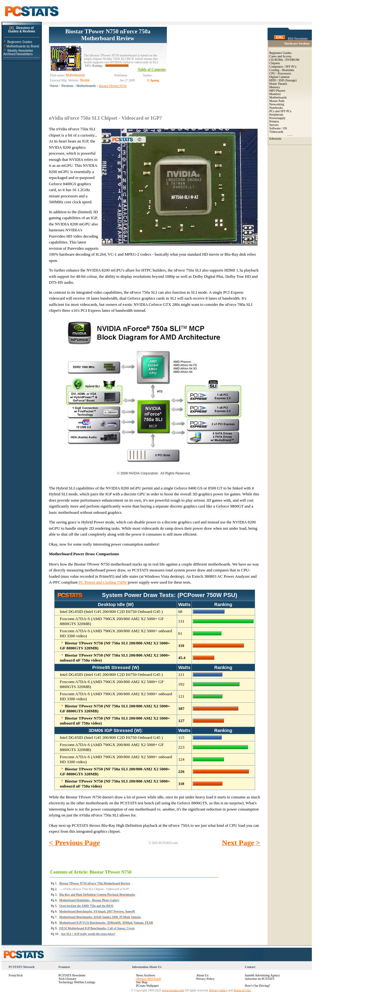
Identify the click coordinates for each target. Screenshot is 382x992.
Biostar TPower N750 (113, 86)
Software (275, 128)
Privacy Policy (205, 978)
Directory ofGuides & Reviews (21, 29)
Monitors (275, 94)
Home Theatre (278, 83)
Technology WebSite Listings (77, 982)
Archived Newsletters (18, 54)
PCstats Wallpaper (147, 985)
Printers (274, 121)
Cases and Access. (280, 56)
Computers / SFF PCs (283, 66)
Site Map (141, 982)
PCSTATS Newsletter (72, 975)
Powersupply (277, 118)
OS (285, 128)
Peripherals (276, 114)
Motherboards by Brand (23, 46)
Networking (276, 104)
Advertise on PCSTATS (259, 978)
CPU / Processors (280, 73)
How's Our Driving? (257, 985)
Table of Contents (152, 69)
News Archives (145, 975)
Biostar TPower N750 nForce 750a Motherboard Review (107, 34)
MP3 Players (277, 90)
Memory (274, 87)
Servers (274, 125)
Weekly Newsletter (20, 50)
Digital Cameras (279, 77)
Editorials (275, 138)
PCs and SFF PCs (280, 111)
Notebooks (276, 107)
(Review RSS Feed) (148, 978)
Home (54, 86)
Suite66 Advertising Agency (262, 975)
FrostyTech (16, 975)
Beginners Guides (19, 42)
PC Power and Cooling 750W (103, 582)
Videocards (276, 131)
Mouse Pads (277, 101)
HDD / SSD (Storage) (283, 80)
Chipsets (274, 63)
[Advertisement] (213, 66)
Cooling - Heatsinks (281, 70)
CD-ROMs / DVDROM (284, 59)
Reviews (67, 86)
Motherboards (86, 86)
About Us (202, 975)
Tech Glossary (67, 978)
